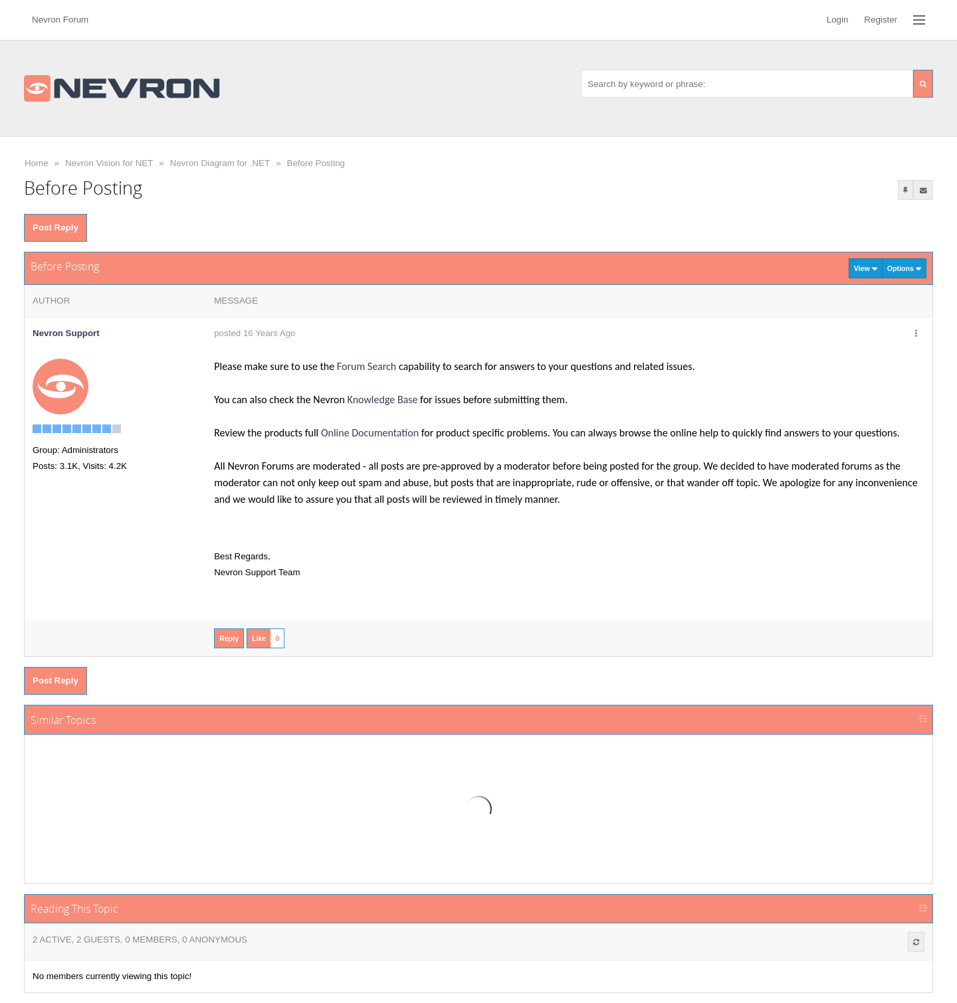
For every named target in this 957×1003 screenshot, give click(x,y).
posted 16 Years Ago (254, 333)
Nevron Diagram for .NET (220, 163)
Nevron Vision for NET (109, 163)
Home (37, 163)
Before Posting (316, 163)
